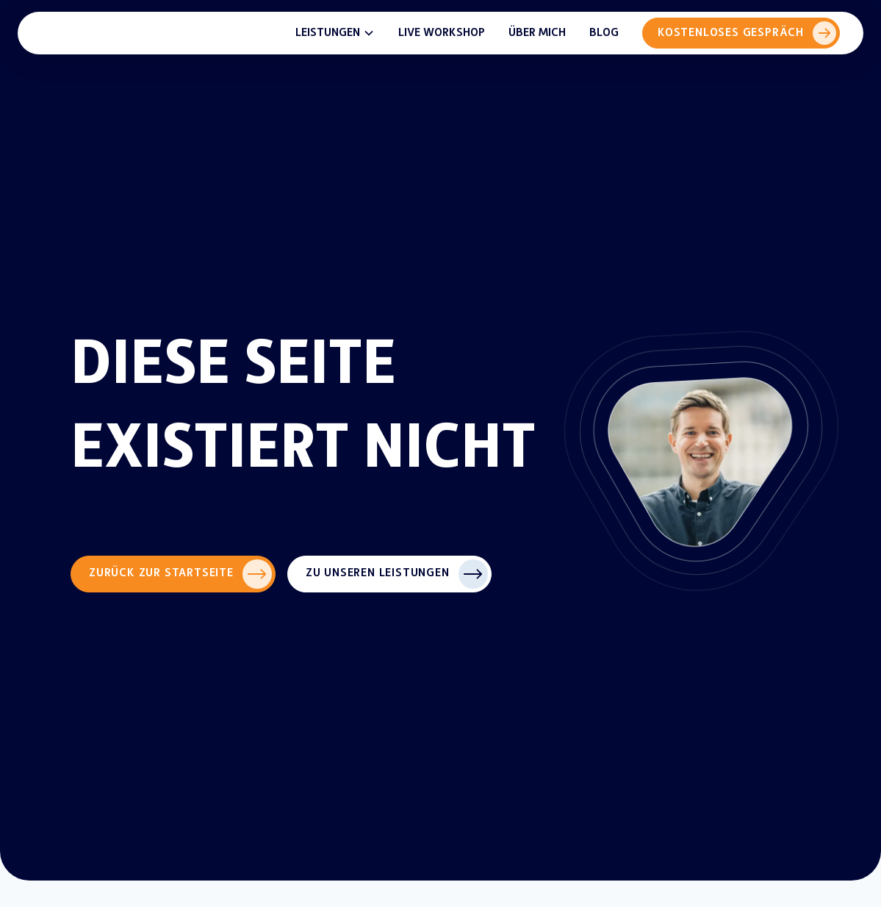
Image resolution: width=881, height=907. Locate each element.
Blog (604, 32)
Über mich (537, 32)
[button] (335, 33)
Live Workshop (441, 32)
